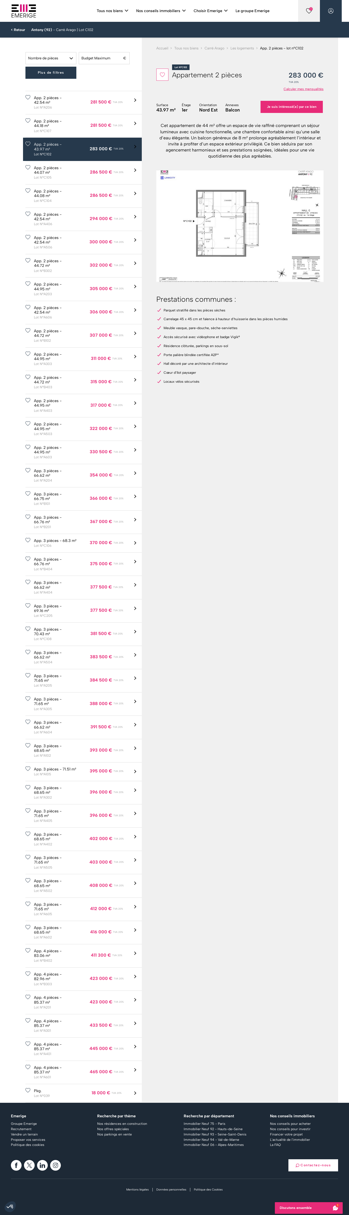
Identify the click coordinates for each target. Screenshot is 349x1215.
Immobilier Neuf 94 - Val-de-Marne (211, 1140)
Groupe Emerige (24, 1124)
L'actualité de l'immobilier (290, 1140)
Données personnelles (171, 1189)
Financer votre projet (286, 1134)
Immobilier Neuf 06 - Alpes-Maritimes (214, 1145)
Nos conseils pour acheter (290, 1124)
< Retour (18, 30)
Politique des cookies (27, 1145)
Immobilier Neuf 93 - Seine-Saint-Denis (215, 1134)
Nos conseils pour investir (290, 1129)
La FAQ (275, 1145)
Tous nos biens (186, 48)
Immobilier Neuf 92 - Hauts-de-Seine (213, 1129)
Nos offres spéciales (113, 1129)
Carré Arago (214, 48)
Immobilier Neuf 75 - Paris (204, 1124)
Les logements (242, 48)
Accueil (162, 48)
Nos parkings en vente (114, 1134)
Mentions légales (137, 1189)
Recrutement (21, 1129)
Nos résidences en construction (122, 1124)
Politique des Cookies (208, 1189)
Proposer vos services (28, 1140)
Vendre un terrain (24, 1134)
